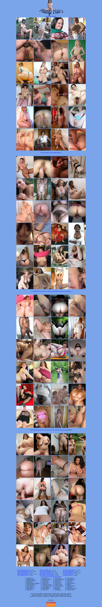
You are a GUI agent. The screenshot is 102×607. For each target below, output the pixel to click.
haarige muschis (46, 579)
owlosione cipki (30, 579)
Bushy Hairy (45, 582)
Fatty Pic (69, 593)
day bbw (57, 588)
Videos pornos (70, 583)
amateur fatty (70, 589)
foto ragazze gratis (47, 586)
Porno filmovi (70, 578)
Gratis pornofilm (59, 586)
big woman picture (71, 588)
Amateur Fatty (62, 596)
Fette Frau (69, 596)
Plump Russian (48, 593)
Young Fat (44, 589)
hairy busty (58, 580)
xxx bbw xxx (58, 583)
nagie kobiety (45, 587)
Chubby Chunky (54, 596)
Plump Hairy (52, 595)
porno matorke (30, 586)
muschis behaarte (59, 579)
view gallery (32, 570)
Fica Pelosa (58, 578)
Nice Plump (33, 596)
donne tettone (46, 588)
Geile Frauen (29, 587)
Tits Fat (32, 593)
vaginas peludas (30, 580)
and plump (29, 582)
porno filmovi (69, 430)
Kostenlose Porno (46, 584)
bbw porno (57, 587)
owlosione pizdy (30, 584)
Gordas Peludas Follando (32, 583)
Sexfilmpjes (58, 589)
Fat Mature (29, 578)
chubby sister (58, 584)
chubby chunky (70, 586)
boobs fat (69, 587)
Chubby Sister (56, 593)
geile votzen (58, 582)
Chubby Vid (46, 596)
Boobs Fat (67, 595)
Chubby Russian (60, 595)
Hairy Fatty (63, 593)
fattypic (69, 584)
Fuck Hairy (45, 580)
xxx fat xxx (69, 582)
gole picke (45, 578)
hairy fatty (69, 580)
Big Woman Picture (37, 595)
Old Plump (45, 595)
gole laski (29, 589)
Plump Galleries (39, 593)
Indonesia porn (70, 579)
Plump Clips (39, 596)
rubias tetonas (30, 588)
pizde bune (45, 583)
